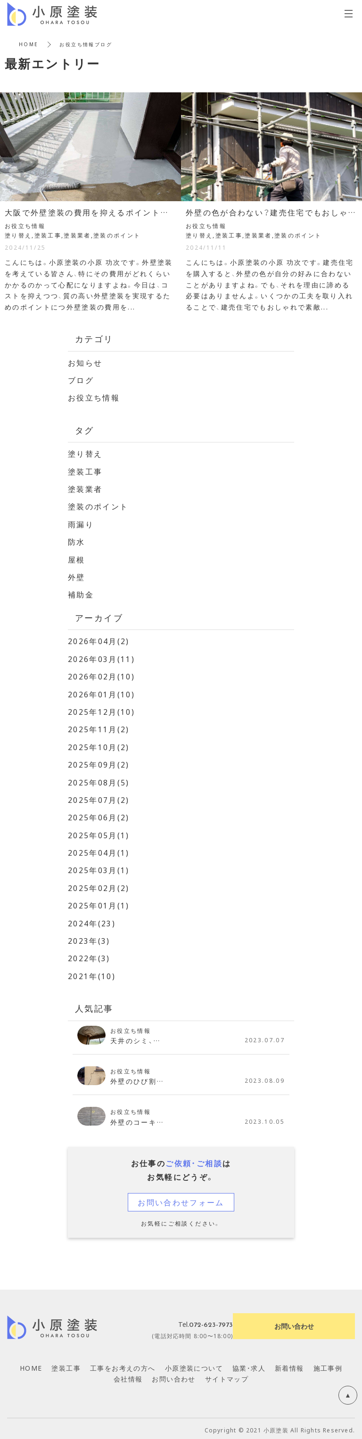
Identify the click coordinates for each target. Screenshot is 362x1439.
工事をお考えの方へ (123, 1364)
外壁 (76, 575)
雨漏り (81, 523)
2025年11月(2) (99, 727)
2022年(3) (89, 955)
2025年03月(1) (99, 867)
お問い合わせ (173, 1376)
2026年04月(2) (99, 640)
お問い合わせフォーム (181, 1198)
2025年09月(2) (99, 762)
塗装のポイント (98, 505)
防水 (76, 541)
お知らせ (85, 362)
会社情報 (128, 1376)
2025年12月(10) (101, 710)
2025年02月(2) (99, 885)
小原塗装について (194, 1364)
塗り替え (85, 453)
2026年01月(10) (101, 692)
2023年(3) (89, 937)
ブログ (81, 379)
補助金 (81, 593)
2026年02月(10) (101, 674)
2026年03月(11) (101, 657)
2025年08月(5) (99, 779)
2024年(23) (92, 920)
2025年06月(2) (99, 815)
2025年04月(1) (99, 850)
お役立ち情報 (94, 397)
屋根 (76, 558)
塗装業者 (85, 488)
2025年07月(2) (99, 797)
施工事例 (328, 1364)
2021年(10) (92, 973)
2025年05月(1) (99, 832)
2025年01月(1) (99, 902)
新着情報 (289, 1364)
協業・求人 (248, 1364)
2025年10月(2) (99, 745)
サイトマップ (226, 1376)
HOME (29, 44)
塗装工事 (85, 470)
